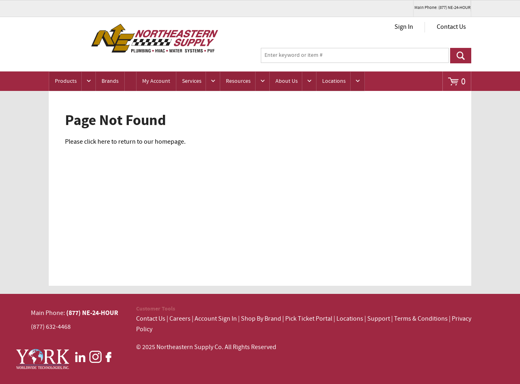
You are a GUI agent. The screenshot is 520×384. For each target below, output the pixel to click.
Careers (180, 319)
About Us (286, 81)
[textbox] (355, 55)
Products (66, 81)
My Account (156, 81)
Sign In (403, 27)
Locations (334, 81)
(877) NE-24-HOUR (91, 312)
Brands (110, 81)
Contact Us (451, 27)
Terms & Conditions (421, 319)
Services (192, 81)
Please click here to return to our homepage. (125, 142)
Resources (238, 81)
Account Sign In (216, 319)
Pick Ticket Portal (308, 319)
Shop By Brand (261, 319)
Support (378, 319)
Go (460, 55)
